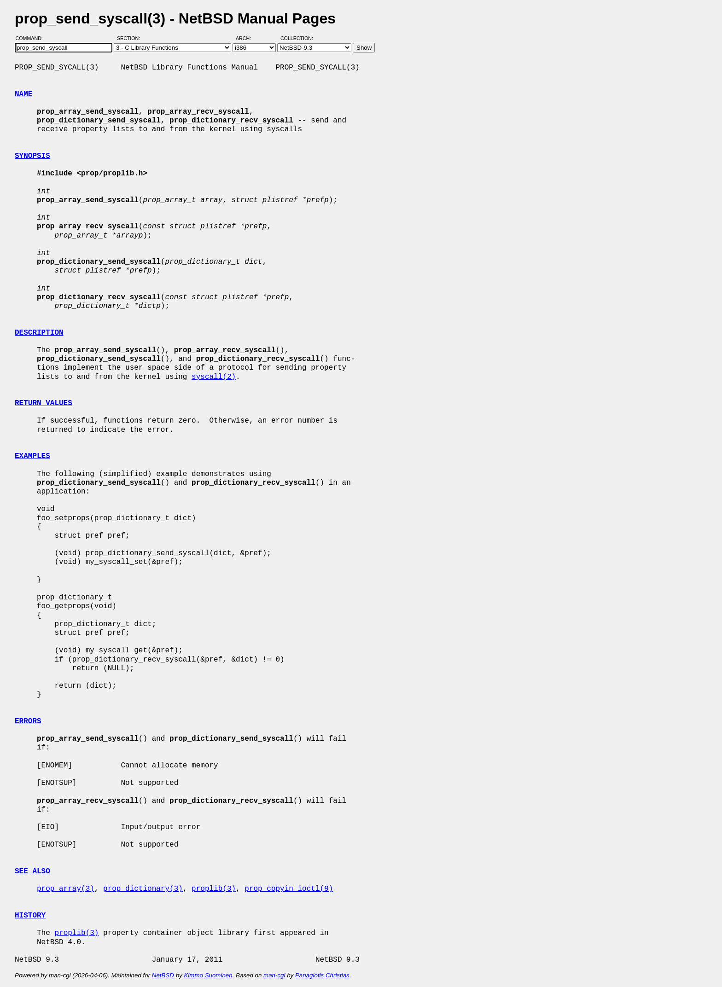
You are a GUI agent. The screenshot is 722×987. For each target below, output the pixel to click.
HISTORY (30, 916)
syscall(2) (214, 377)
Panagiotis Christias (322, 975)
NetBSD (163, 975)
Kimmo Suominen (208, 975)
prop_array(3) (65, 889)
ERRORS (28, 721)
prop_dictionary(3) (143, 889)
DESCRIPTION (39, 333)
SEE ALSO (32, 871)
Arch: (247, 38)
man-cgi (274, 975)
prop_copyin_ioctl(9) (289, 889)
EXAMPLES (32, 456)
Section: (130, 38)
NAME (23, 94)
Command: (32, 38)
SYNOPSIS (32, 156)
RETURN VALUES (43, 403)
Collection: (296, 38)
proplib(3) (214, 889)
